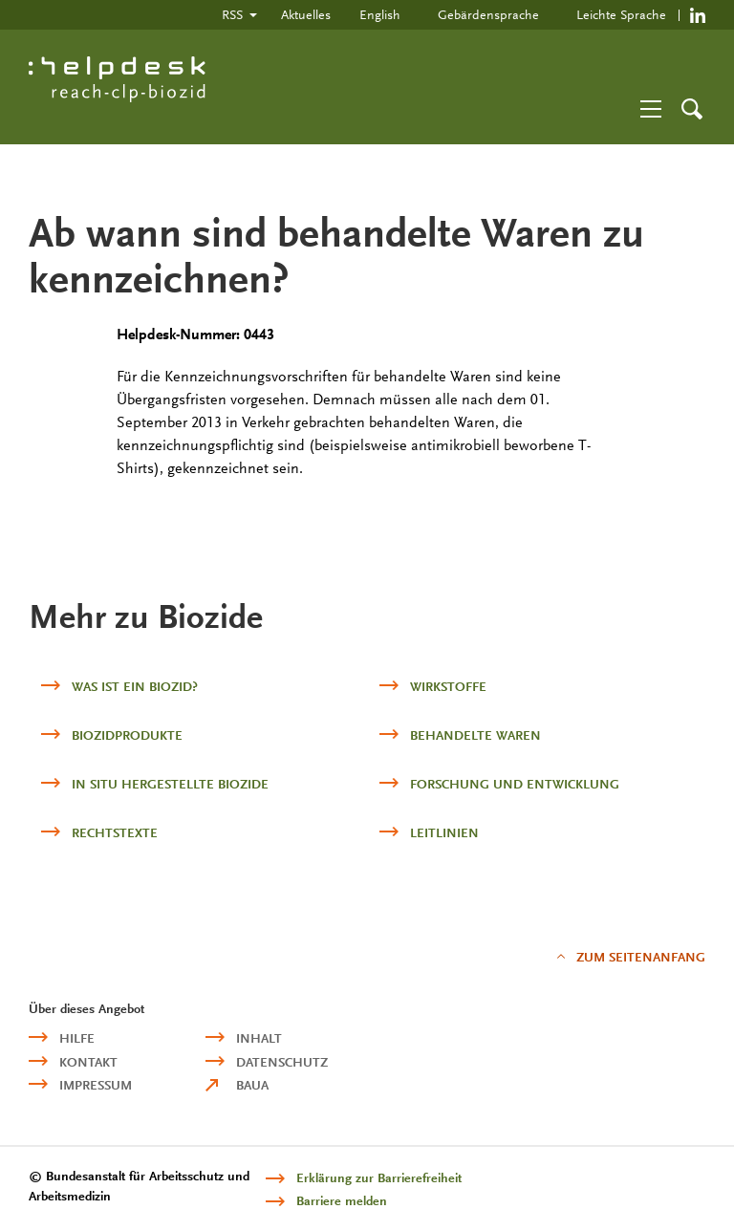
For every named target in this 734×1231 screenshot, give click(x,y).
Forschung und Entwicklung (514, 784)
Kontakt (88, 1062)
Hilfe (77, 1038)
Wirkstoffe (448, 687)
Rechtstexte (115, 833)
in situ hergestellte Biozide (170, 784)
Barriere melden (341, 1201)
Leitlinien (444, 833)
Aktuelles (306, 14)
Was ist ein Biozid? (135, 687)
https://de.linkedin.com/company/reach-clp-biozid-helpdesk (697, 15)
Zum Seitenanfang (640, 957)
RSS (232, 14)
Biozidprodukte (127, 735)
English (379, 14)
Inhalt (259, 1038)
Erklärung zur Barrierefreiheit (379, 1178)
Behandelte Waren (475, 735)
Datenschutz (282, 1062)
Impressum (95, 1085)
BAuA (252, 1085)
